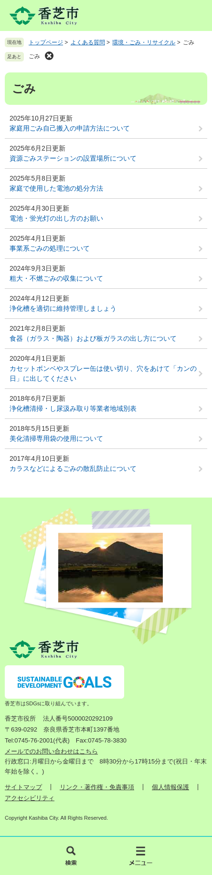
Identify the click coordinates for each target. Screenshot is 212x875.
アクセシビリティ (29, 798)
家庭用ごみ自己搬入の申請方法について (70, 128)
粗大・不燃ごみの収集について (56, 278)
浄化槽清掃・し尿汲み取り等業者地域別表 (73, 408)
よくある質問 (88, 42)
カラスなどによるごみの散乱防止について (73, 468)
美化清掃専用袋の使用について (56, 438)
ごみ (34, 56)
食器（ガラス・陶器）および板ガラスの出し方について (93, 338)
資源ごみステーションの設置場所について (73, 158)
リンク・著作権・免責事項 (97, 787)
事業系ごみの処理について (50, 248)
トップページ (46, 42)
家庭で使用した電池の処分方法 (56, 188)
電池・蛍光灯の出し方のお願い (56, 218)
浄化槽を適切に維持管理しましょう (63, 308)
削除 (49, 55)
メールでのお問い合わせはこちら (51, 751)
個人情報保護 (170, 787)
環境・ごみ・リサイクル (143, 42)
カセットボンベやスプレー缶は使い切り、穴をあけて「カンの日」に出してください (103, 373)
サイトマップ (23, 787)
